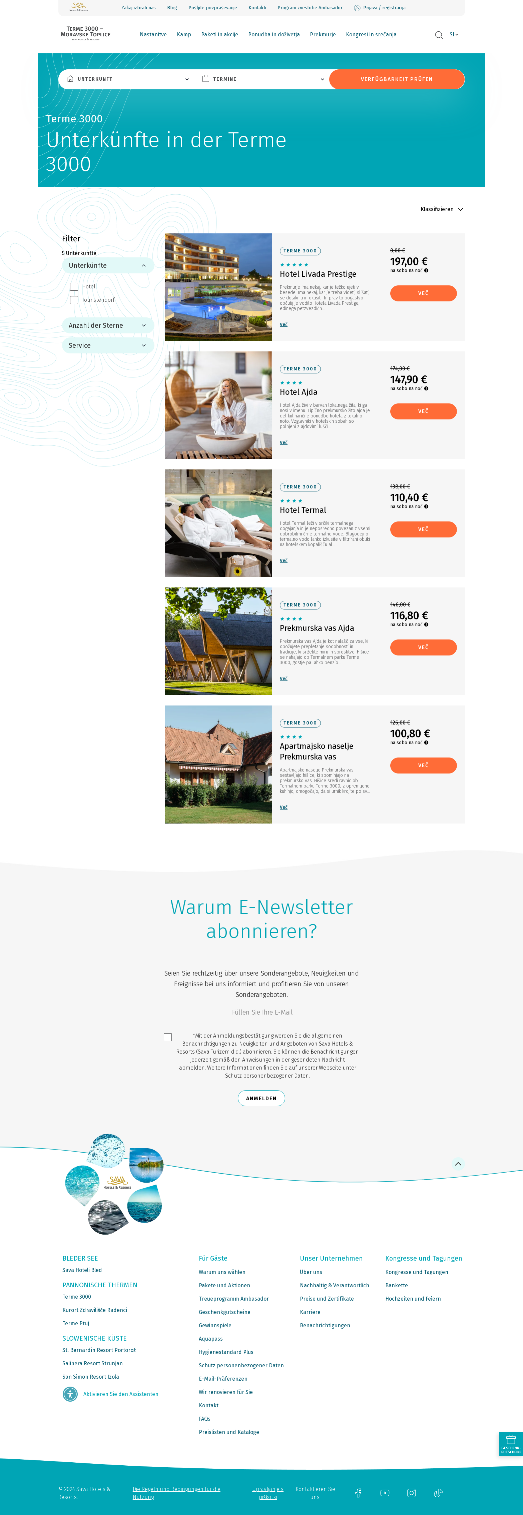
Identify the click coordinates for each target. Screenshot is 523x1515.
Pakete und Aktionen (224, 1285)
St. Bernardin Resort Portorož (99, 1350)
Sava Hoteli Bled (82, 1270)
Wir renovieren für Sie (226, 1392)
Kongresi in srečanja (371, 34)
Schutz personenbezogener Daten (267, 1076)
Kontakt (208, 1405)
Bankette (396, 1285)
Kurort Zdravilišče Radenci (94, 1310)
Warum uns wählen (222, 1272)
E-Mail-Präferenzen (223, 1379)
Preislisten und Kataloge (229, 1432)
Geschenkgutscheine (224, 1312)
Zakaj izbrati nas (138, 8)
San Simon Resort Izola (90, 1377)
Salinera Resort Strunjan (92, 1363)
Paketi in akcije (219, 34)
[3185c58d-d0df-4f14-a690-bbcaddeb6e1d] (261, 1014)
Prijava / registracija (380, 8)
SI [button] (452, 34)
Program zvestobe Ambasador (310, 8)
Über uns (311, 1272)
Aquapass (211, 1339)
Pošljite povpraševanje (212, 8)
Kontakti (257, 8)
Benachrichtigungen (325, 1325)
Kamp (184, 34)
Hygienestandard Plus (226, 1352)
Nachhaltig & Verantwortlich (334, 1285)
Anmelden (261, 1098)
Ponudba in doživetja (274, 34)
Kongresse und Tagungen (416, 1272)
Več (284, 324)
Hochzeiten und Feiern (413, 1299)
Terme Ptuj (75, 1323)
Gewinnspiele (215, 1325)
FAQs (204, 1419)
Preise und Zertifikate (327, 1299)
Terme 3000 (76, 1297)
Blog (172, 8)
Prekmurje (323, 34)
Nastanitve (153, 34)
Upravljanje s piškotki (268, 1493)
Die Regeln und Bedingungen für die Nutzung (176, 1493)
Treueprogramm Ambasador (234, 1299)
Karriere (310, 1312)
